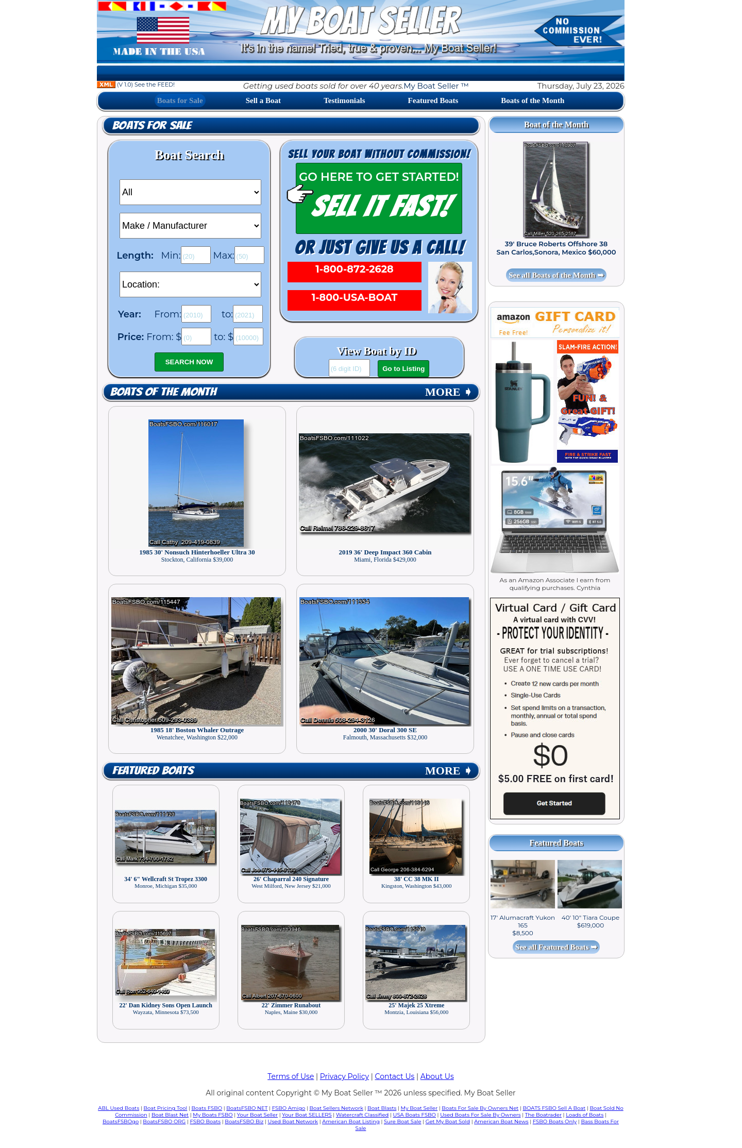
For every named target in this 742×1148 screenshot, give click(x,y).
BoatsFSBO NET (246, 1108)
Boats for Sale (180, 100)
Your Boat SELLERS (306, 1114)
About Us (437, 1076)
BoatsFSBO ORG (164, 1121)
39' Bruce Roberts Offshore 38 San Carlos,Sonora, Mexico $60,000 (556, 248)
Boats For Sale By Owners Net (480, 1108)
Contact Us (395, 1076)
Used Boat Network (293, 1121)
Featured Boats (433, 100)
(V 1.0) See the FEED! (136, 84)
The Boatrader (543, 1114)
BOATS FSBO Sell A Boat (554, 1108)
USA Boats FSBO (414, 1114)
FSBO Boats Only (555, 1121)
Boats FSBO (207, 1108)
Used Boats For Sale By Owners (480, 1114)
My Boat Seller (419, 1108)
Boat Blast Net (170, 1114)
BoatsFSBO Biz (244, 1121)
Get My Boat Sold (448, 1121)
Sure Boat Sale (402, 1121)
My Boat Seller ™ (436, 86)
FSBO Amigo (289, 1108)
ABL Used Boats (118, 1108)
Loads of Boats (584, 1114)
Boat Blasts (381, 1108)
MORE (449, 391)
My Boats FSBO (212, 1114)
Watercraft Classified (362, 1114)
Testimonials (344, 100)
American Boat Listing (351, 1121)
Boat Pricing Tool (165, 1108)
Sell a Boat (263, 100)
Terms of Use (290, 1076)
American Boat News (501, 1121)
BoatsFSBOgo (121, 1121)
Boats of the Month (532, 100)
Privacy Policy (344, 1076)
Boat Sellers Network (336, 1108)
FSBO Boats (205, 1121)
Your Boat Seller (257, 1114)
